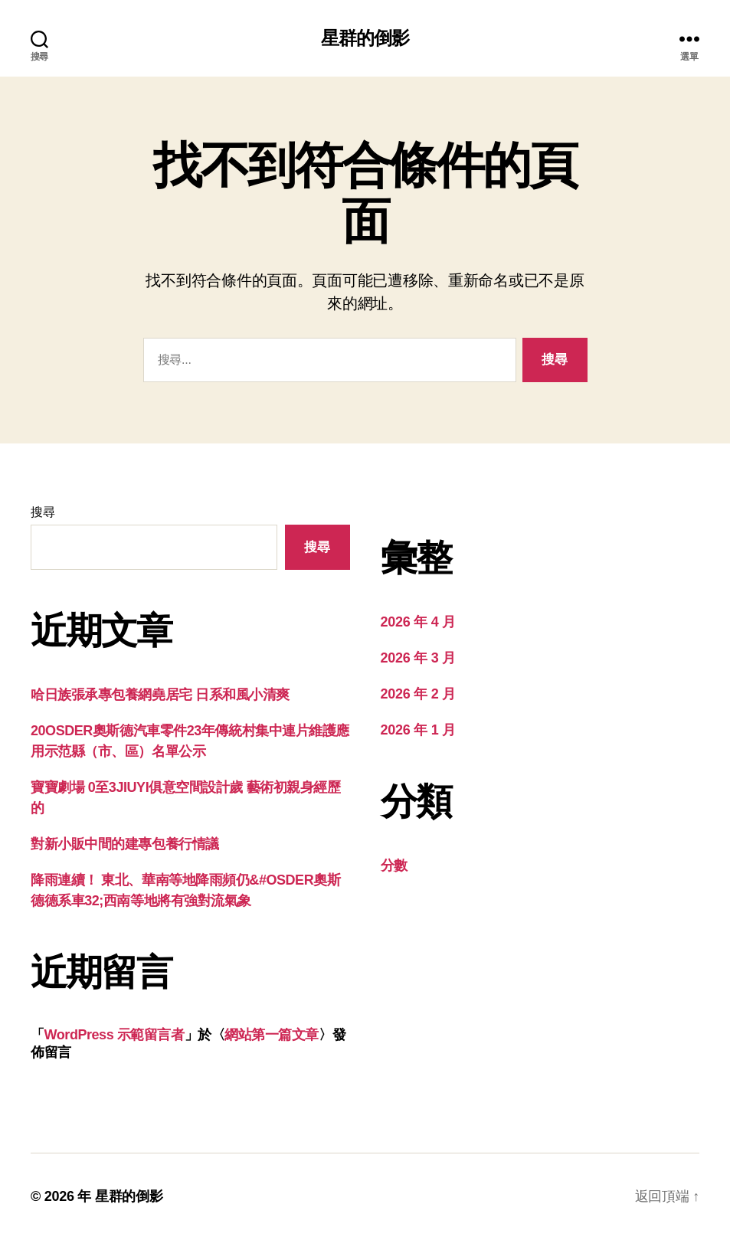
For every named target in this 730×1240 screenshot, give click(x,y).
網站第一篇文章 (271, 1034)
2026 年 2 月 (418, 694)
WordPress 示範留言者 (114, 1034)
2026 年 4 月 (418, 622)
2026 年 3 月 (418, 658)
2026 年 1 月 (418, 730)
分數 (394, 865)
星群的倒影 (365, 38)
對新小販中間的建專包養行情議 (125, 844)
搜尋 (42, 512)
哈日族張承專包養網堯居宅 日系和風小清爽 (160, 694)
